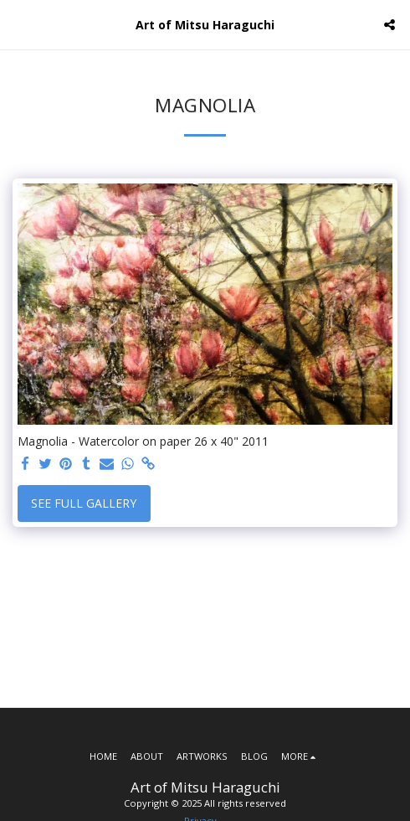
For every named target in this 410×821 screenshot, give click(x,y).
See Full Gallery (83, 503)
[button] (18, 24)
